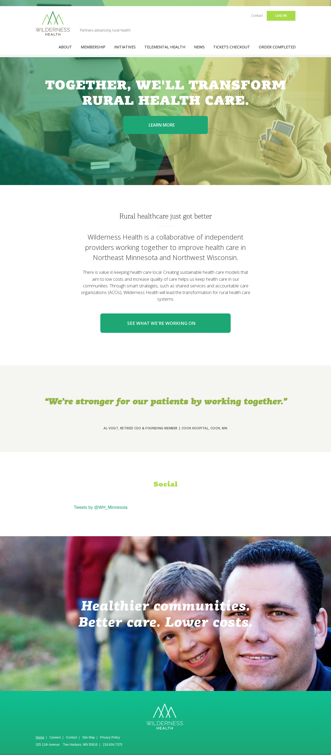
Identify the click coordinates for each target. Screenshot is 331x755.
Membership (93, 46)
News (199, 46)
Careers (55, 737)
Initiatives (125, 46)
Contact (257, 15)
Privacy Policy (110, 737)
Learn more (166, 125)
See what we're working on (165, 323)
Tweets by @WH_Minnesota (100, 507)
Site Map (88, 737)
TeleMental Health (164, 46)
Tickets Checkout (231, 46)
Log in (281, 15)
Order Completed (277, 46)
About (65, 46)
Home (40, 737)
